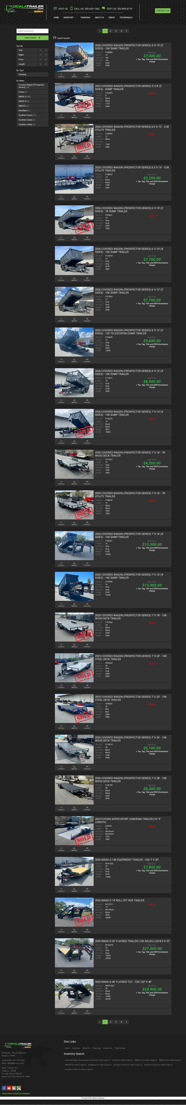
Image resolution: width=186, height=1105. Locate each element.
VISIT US (60, 8)
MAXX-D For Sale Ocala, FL (146, 1061)
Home (67, 1048)
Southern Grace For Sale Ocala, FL (128, 1065)
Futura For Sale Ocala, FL (122, 1061)
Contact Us (162, 10)
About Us (86, 1048)
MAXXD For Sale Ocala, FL (76, 1065)
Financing (97, 1048)
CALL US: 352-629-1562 (84, 8)
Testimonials (120, 1048)
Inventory (76, 1048)
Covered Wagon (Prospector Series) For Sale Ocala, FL (88, 1061)
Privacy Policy (7, 1094)
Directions (26, 1094)
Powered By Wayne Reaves (93, 1098)
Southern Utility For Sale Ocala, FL (79, 1070)
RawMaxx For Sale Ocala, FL (100, 1065)
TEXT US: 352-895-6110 (116, 8)
